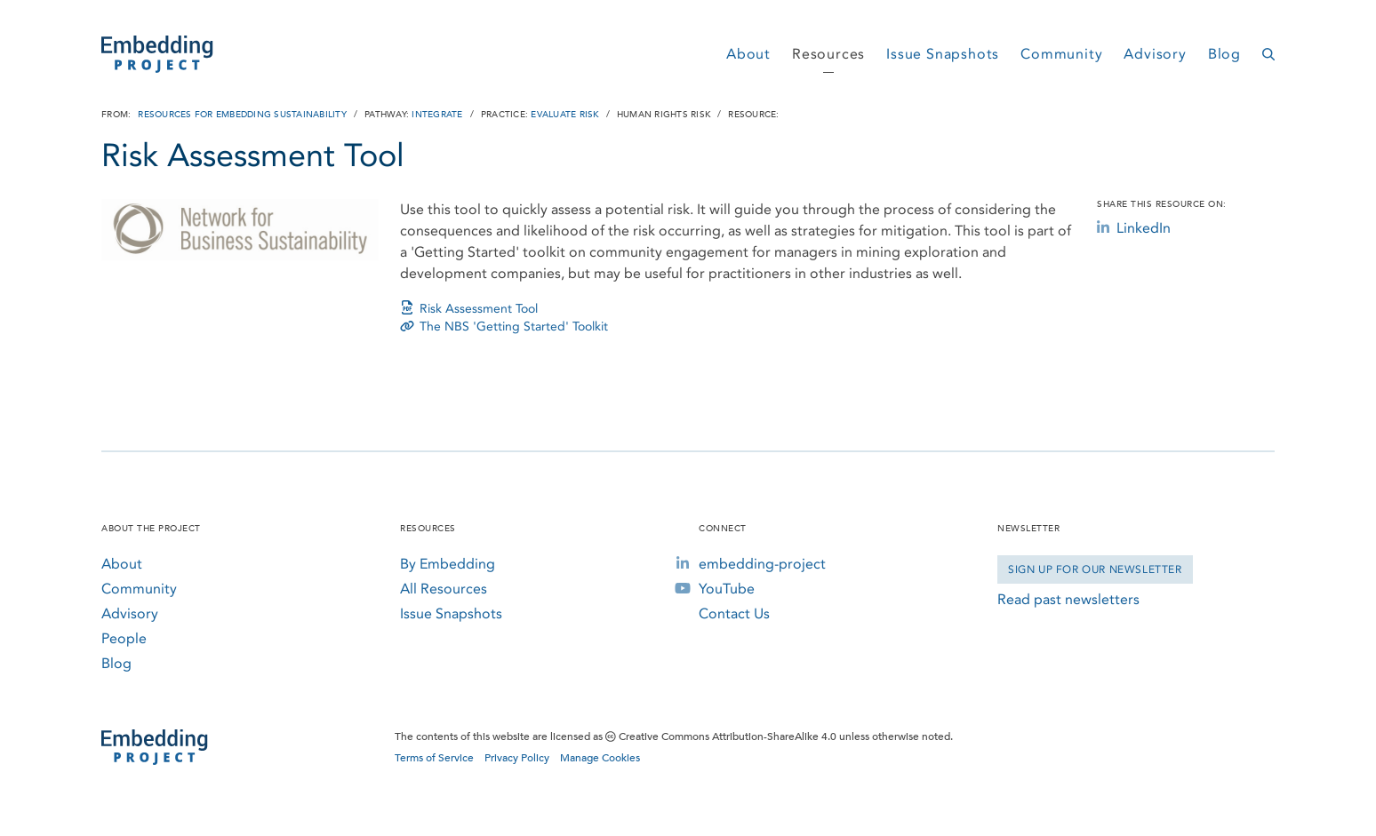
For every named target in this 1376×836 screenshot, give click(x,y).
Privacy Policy (516, 758)
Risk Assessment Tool (469, 308)
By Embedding (447, 563)
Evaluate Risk (564, 114)
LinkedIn (1134, 227)
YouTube (727, 588)
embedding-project (762, 563)
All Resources (443, 588)
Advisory (1155, 53)
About (748, 53)
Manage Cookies (600, 758)
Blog (1224, 53)
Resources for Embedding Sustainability (242, 114)
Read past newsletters (1068, 599)
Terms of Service (434, 758)
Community (1061, 53)
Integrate (437, 114)
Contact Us (734, 613)
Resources (828, 53)
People (124, 638)
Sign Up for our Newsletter (1095, 569)
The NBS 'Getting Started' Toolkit (504, 326)
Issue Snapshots (942, 53)
